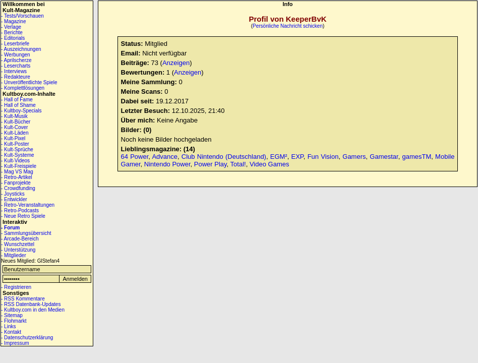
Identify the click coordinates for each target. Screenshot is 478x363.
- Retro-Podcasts (20, 210)
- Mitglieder (13, 255)
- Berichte (12, 32)
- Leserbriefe (15, 43)
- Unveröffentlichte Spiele (29, 82)
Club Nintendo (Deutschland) (224, 156)
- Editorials (13, 38)
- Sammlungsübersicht (26, 233)
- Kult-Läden (14, 133)
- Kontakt (11, 332)
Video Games (269, 164)
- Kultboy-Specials (21, 110)
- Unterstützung (18, 250)
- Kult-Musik (14, 116)
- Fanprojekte (16, 183)
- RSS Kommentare (23, 298)
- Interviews (14, 71)
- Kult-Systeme (17, 155)
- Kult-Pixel (13, 138)
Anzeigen (176, 63)
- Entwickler (14, 199)
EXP (297, 156)
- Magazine (13, 21)
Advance (164, 156)
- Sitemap (12, 315)
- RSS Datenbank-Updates (31, 304)
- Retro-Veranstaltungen (27, 205)
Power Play (210, 164)
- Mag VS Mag (17, 171)
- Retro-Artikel (16, 177)
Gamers (354, 156)
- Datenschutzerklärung (27, 337)
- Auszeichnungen (21, 49)
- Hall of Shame (18, 105)
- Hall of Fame (17, 99)
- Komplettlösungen (22, 88)
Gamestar (384, 156)
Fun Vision (323, 156)
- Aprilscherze (16, 60)
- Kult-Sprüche (17, 149)
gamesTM (416, 156)
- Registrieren (16, 287)
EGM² (278, 156)
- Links (8, 326)
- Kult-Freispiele (18, 166)
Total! (238, 164)
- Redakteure (15, 77)
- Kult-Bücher (15, 122)
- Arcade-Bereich (19, 238)
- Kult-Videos (15, 160)
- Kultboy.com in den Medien (33, 310)
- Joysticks (13, 194)
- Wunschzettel (17, 244)
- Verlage (11, 27)
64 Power (135, 156)
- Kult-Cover (14, 127)
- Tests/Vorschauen (22, 16)
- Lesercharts (15, 66)
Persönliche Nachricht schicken (288, 26)
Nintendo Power (167, 164)
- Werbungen (15, 54)
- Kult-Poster (15, 144)
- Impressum (15, 343)
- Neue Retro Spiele (23, 216)
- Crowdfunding (18, 188)
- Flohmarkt (14, 321)
